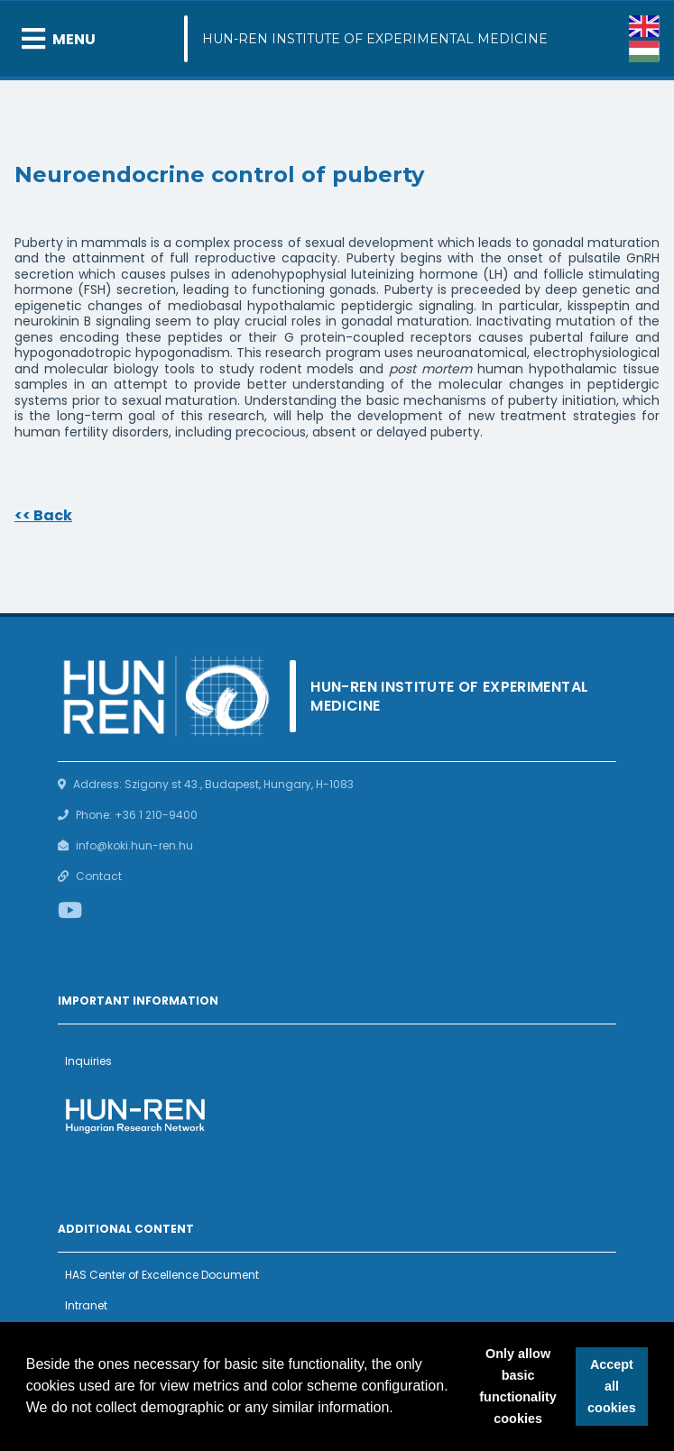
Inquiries (88, 1061)
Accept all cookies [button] (611, 1386)
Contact (99, 876)
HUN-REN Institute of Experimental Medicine (375, 39)
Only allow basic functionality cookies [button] (518, 1386)
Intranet (86, 1305)
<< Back (43, 515)
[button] (399, 1409)
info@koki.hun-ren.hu (134, 845)
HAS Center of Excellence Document (162, 1274)
